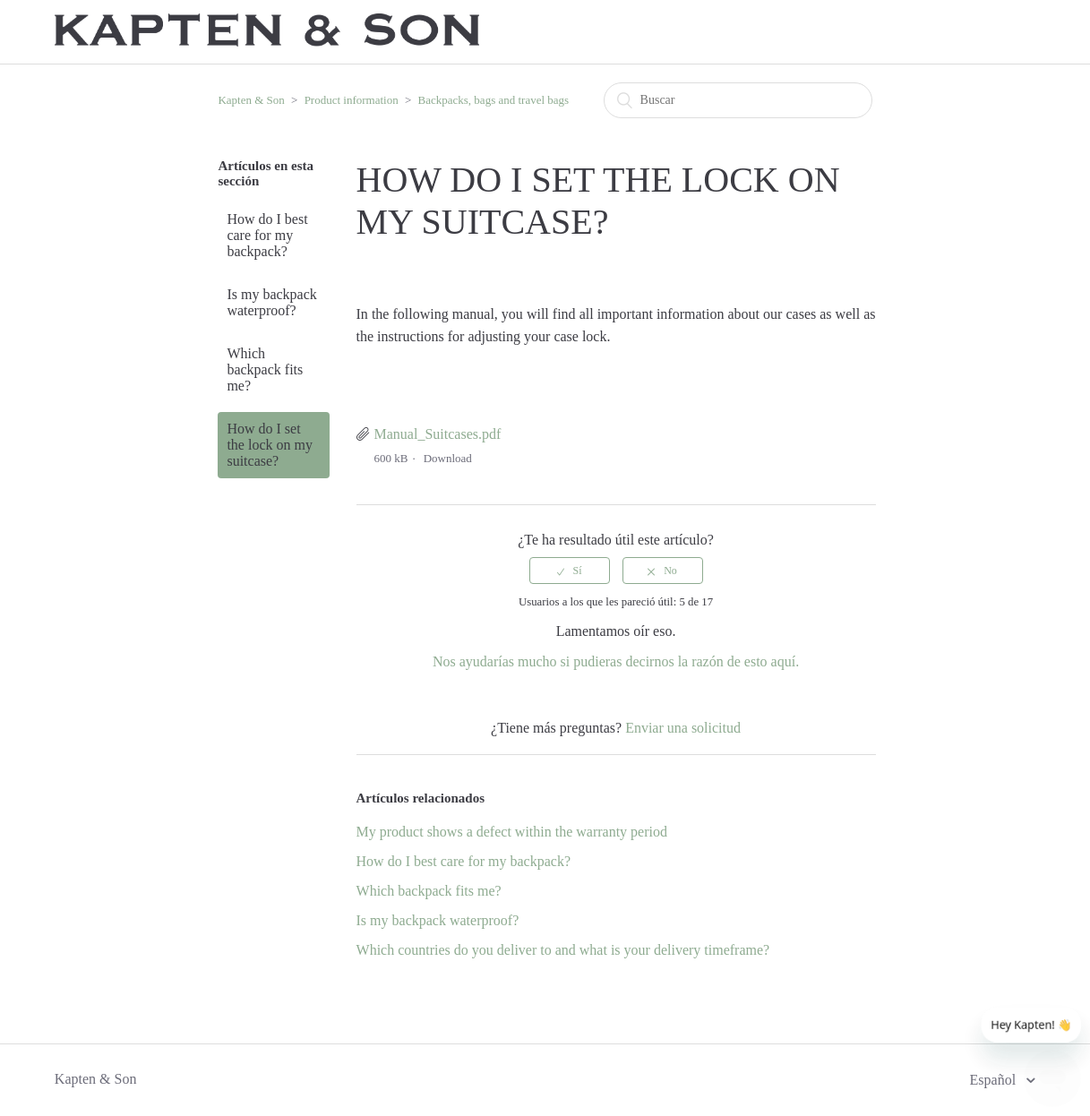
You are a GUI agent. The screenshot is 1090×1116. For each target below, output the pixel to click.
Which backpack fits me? (265, 369)
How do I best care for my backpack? (267, 235)
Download (448, 458)
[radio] (569, 570)
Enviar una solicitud (683, 727)
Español (995, 1079)
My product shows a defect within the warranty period (511, 831)
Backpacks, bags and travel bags (494, 100)
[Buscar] (738, 100)
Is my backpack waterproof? (271, 302)
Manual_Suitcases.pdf (438, 434)
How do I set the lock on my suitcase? (270, 444)
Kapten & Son (251, 100)
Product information (352, 100)
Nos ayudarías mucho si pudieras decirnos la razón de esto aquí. (616, 661)
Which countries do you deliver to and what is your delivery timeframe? (563, 949)
